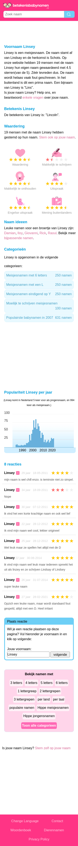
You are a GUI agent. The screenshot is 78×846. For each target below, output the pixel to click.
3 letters (16, 683)
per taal (58, 699)
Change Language (25, 821)
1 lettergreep (27, 691)
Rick (43, 233)
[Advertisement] (39, 32)
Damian (10, 233)
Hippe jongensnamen (39, 716)
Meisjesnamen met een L (39, 284)
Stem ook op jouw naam (57, 137)
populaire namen (21, 707)
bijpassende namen (18, 238)
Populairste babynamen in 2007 (39, 317)
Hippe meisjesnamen (52, 707)
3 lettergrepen (24, 699)
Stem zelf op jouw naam (53, 748)
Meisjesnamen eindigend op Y (39, 294)
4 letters (31, 683)
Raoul (52, 233)
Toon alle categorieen (39, 725)
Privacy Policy (39, 839)
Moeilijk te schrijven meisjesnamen (39, 306)
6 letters (62, 683)
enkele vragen (32, 97)
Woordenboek (20, 830)
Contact (57, 821)
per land (44, 699)
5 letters (47, 683)
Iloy (20, 233)
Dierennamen (54, 830)
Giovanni (31, 233)
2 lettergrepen (50, 691)
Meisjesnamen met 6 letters (39, 275)
